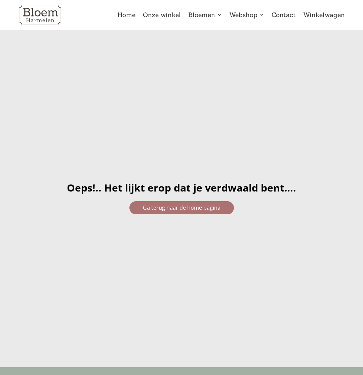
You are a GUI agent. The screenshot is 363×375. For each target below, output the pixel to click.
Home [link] (126, 15)
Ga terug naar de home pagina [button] (181, 207)
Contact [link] (284, 15)
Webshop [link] (243, 15)
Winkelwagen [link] (324, 15)
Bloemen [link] (201, 15)
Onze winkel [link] (162, 15)
